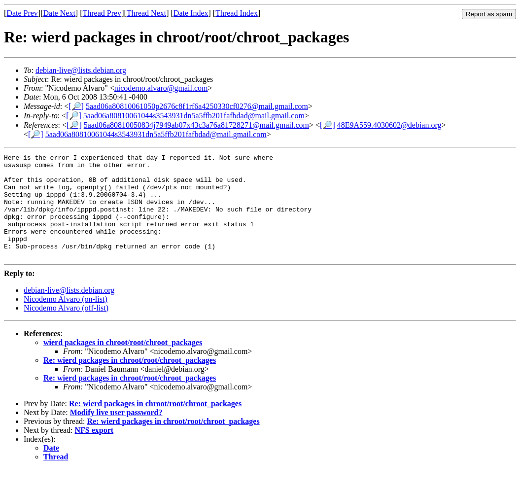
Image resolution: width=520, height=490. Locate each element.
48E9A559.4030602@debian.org (389, 125)
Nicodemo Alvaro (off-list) (66, 328)
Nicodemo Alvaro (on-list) (65, 319)
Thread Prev (101, 13)
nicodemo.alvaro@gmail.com (161, 88)
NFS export (94, 451)
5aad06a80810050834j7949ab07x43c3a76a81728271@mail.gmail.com (196, 125)
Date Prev (22, 13)
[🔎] (76, 106)
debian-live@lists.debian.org (80, 70)
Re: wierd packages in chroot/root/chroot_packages (129, 381)
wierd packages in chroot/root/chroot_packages (122, 363)
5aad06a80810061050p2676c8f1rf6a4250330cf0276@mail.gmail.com (197, 106)
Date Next (59, 13)
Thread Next (146, 13)
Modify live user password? (116, 433)
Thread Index (236, 13)
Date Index (190, 13)
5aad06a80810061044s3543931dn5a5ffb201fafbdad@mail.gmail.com (194, 115)
